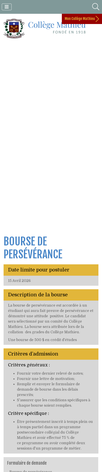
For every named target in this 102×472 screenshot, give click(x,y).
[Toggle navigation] (7, 7)
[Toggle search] (96, 7)
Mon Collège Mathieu (82, 18)
